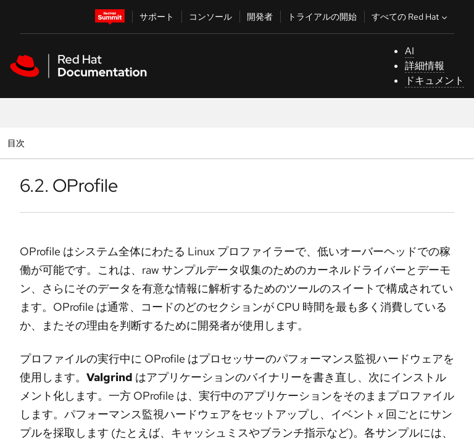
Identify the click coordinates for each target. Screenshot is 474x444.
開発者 (260, 16)
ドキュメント (434, 80)
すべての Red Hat (411, 16)
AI (409, 50)
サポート (156, 16)
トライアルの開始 (322, 16)
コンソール (210, 16)
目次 (17, 143)
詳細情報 (424, 65)
